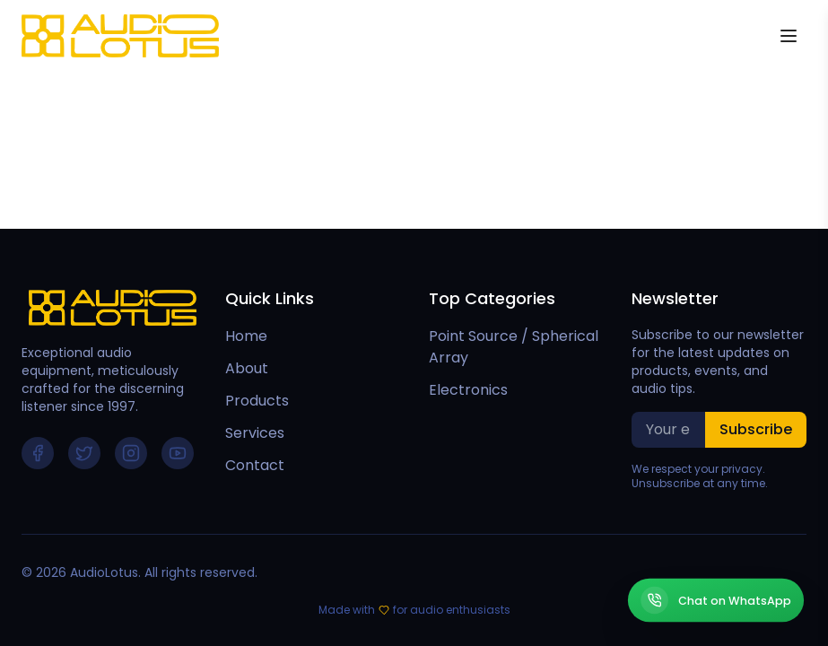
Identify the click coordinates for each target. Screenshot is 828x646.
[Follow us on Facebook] (38, 453)
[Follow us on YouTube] (177, 453)
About (246, 368)
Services (254, 433)
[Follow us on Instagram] (131, 453)
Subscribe (755, 429)
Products (257, 400)
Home (246, 336)
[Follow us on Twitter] (84, 453)
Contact (254, 465)
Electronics (468, 390)
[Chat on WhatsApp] (716, 601)
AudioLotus (104, 572)
